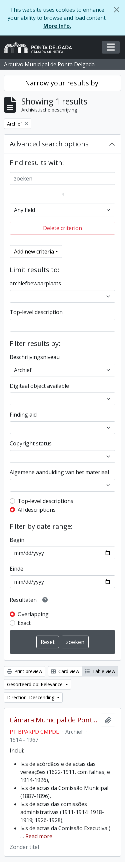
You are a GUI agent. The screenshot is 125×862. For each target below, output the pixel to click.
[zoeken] (62, 178)
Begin (17, 540)
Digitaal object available (39, 385)
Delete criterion (62, 228)
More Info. (57, 25)
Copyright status (31, 443)
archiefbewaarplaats (35, 283)
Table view (100, 671)
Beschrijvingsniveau (35, 357)
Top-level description (36, 312)
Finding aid (23, 414)
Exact (24, 623)
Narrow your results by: (62, 82)
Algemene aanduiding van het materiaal (59, 472)
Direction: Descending (31, 697)
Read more (38, 836)
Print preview (24, 671)
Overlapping (33, 614)
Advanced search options (49, 143)
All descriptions (37, 509)
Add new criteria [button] (34, 251)
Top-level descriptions (45, 501)
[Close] (117, 9)
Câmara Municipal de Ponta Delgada (54, 720)
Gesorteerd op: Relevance (35, 684)
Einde (16, 568)
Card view (65, 671)
